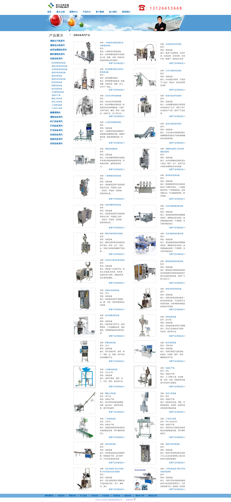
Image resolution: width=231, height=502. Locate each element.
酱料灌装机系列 (57, 54)
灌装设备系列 (56, 117)
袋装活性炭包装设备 (59, 66)
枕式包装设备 (57, 89)
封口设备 (83, 496)
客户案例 (100, 12)
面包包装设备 (57, 76)
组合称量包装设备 (59, 63)
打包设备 (105, 496)
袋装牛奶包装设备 (59, 73)
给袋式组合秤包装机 (174, 96)
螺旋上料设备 (57, 98)
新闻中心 (74, 12)
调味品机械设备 (111, 149)
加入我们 (113, 12)
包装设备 (61, 496)
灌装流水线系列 (57, 45)
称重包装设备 (57, 85)
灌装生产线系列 (57, 41)
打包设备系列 (56, 130)
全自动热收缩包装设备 (174, 233)
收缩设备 (116, 496)
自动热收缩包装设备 (59, 69)
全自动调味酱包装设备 (174, 206)
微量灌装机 (55, 112)
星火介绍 (60, 12)
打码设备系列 (56, 126)
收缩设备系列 (56, 134)
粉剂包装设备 (57, 82)
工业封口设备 (57, 108)
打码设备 (94, 496)
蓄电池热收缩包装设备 (174, 261)
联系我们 (126, 12)
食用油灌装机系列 (58, 50)
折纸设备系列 (56, 143)
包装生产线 (56, 95)
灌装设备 (72, 496)
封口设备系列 (56, 121)
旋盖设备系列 (56, 139)
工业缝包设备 (57, 105)
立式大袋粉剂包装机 (174, 71)
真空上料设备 (57, 102)
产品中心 (87, 12)
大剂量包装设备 (58, 92)
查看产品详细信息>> (117, 63)
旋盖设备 (127, 496)
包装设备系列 (56, 58)
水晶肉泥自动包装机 (174, 44)
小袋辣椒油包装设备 (113, 176)
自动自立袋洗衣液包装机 (115, 260)
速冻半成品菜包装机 (174, 124)
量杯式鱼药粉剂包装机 (114, 233)
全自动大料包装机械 (113, 96)
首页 (49, 12)
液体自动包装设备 (59, 79)
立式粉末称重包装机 (113, 122)
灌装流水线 (152, 496)
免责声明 (129, 500)
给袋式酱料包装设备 (113, 205)
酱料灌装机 (49, 496)
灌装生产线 (139, 496)
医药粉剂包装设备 (173, 175)
